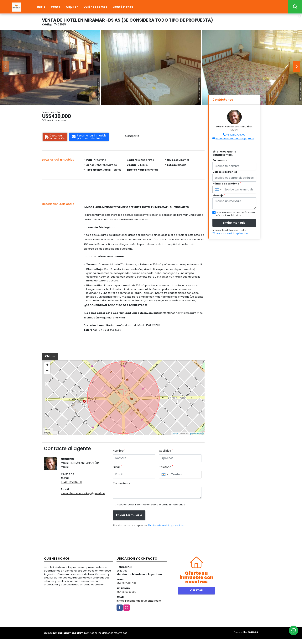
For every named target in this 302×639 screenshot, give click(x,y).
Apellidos (166, 451)
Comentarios (122, 483)
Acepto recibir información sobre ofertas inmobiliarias (151, 504)
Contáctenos (123, 7)
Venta (55, 7)
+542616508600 (126, 592)
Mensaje (218, 195)
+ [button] (47, 365)
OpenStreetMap (196, 433)
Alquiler (72, 7)
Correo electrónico (225, 171)
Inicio (41, 7)
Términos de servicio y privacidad (166, 525)
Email (117, 467)
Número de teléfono (226, 183)
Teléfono (166, 467)
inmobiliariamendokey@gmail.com (84, 493)
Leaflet (175, 433)
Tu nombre (220, 160)
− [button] (47, 371)
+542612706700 (71, 482)
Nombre (119, 451)
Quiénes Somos (95, 7)
